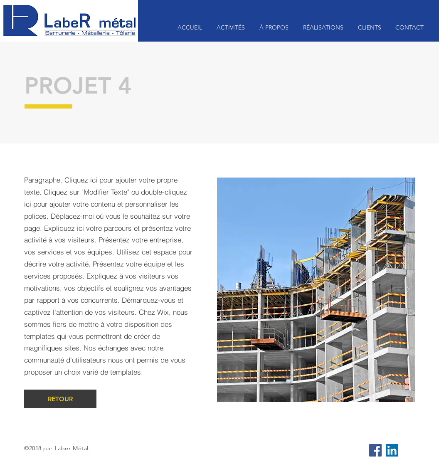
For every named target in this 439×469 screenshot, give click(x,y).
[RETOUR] (60, 399)
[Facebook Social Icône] (375, 450)
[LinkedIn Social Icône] (392, 450)
